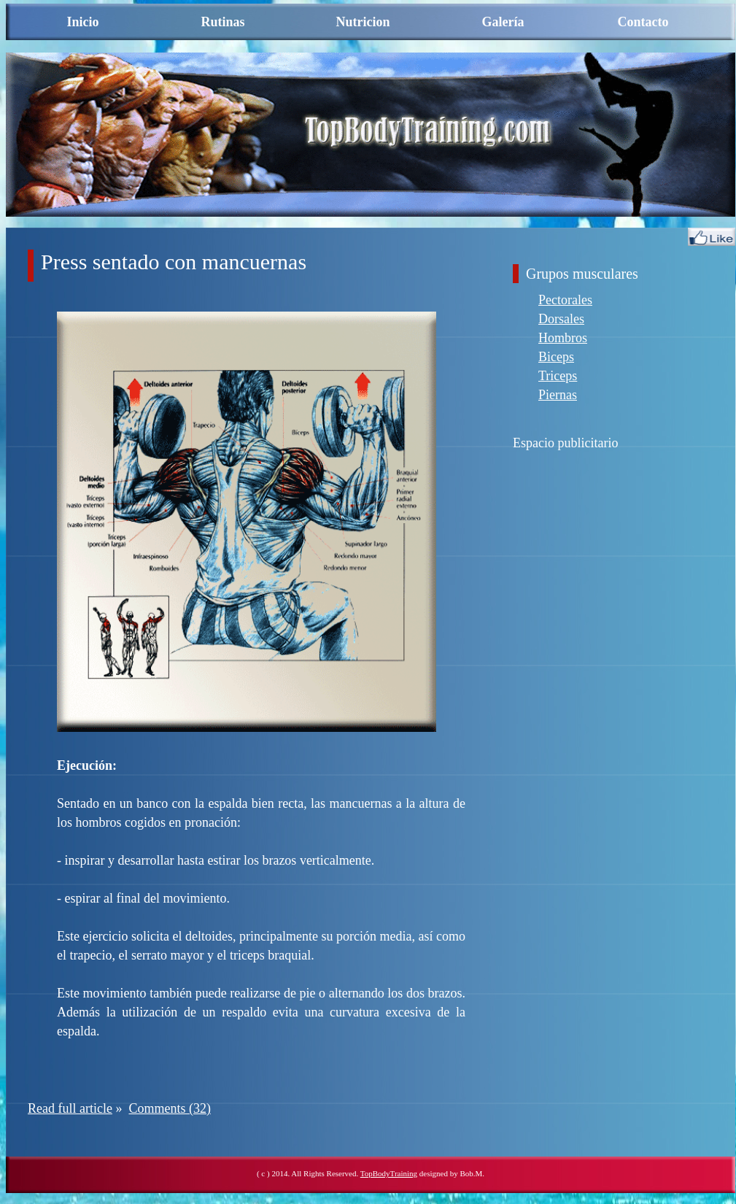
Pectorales (565, 300)
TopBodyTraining (388, 1173)
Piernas (557, 394)
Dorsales (561, 319)
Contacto (643, 22)
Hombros (562, 338)
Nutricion (363, 22)
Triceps (557, 375)
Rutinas (222, 22)
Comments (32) (169, 1108)
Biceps (556, 357)
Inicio (82, 22)
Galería (503, 22)
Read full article (70, 1108)
